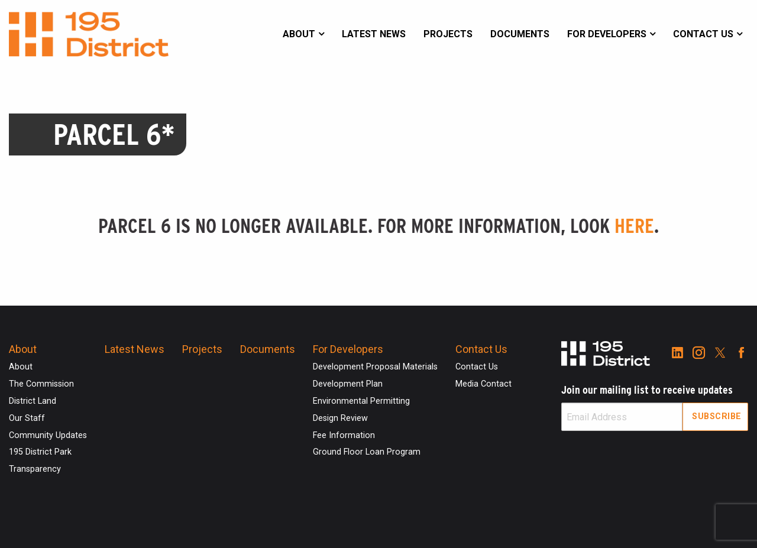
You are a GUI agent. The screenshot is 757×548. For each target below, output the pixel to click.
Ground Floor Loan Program (366, 452)
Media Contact (483, 384)
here (634, 226)
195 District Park (40, 452)
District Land (32, 401)
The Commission (41, 384)
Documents (519, 34)
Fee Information (344, 435)
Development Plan (348, 384)
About (299, 34)
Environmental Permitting (361, 401)
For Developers (606, 34)
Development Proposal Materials (375, 367)
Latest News (374, 34)
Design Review (340, 418)
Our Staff (27, 418)
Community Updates (48, 435)
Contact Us (703, 34)
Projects (448, 34)
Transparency (35, 469)
